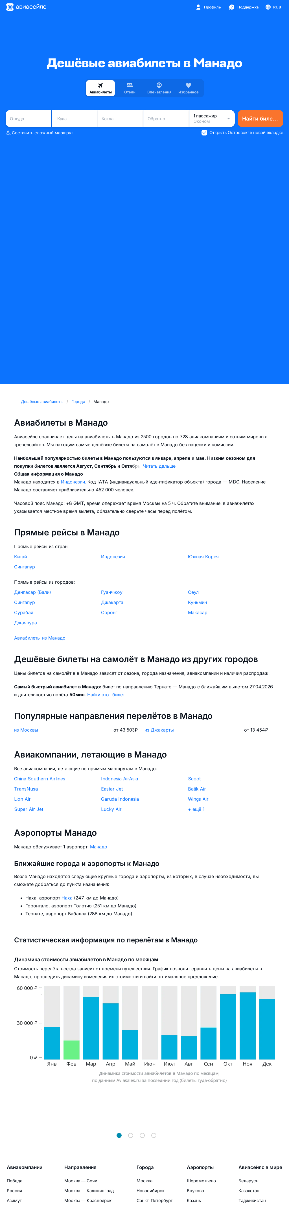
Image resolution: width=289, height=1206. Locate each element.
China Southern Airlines (39, 779)
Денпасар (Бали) (32, 592)
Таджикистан (252, 1200)
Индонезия (113, 556)
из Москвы (26, 730)
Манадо (98, 847)
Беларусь (248, 1180)
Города (145, 1167)
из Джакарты (159, 730)
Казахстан (248, 1190)
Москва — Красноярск (87, 1200)
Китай (20, 556)
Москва (144, 1180)
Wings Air (198, 799)
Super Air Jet (28, 809)
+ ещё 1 (196, 809)
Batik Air (197, 789)
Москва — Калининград (89, 1190)
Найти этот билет (106, 694)
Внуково (195, 1190)
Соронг (109, 612)
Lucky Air (111, 809)
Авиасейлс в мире (260, 1167)
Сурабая (23, 612)
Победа (14, 1180)
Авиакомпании (24, 1167)
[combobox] (28, 118)
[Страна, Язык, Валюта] (272, 7)
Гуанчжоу (111, 592)
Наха (68, 898)
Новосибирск (151, 1190)
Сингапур (24, 567)
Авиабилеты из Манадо (39, 638)
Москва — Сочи (80, 1180)
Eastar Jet (112, 789)
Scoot (194, 779)
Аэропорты (200, 1167)
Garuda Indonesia (120, 799)
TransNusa (26, 789)
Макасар (197, 612)
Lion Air (22, 799)
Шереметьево (201, 1180)
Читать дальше (159, 466)
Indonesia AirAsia (119, 779)
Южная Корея (203, 556)
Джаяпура (25, 622)
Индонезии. (74, 482)
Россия (14, 1190)
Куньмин (197, 602)
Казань (194, 1200)
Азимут (14, 1200)
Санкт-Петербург (155, 1200)
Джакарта (112, 602)
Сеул (193, 592)
